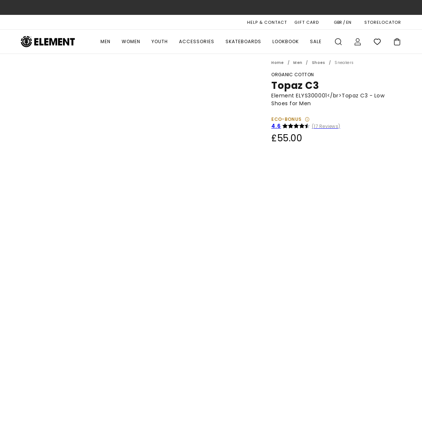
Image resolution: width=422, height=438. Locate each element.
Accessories (196, 41)
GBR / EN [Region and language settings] (342, 22)
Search (338, 41)
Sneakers (344, 62)
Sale (316, 41)
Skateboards (243, 41)
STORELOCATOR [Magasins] (382, 22)
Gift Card (306, 22)
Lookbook (285, 41)
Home (277, 62)
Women (131, 41)
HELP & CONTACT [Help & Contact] (267, 22)
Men (105, 41)
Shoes (318, 62)
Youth (159, 41)
